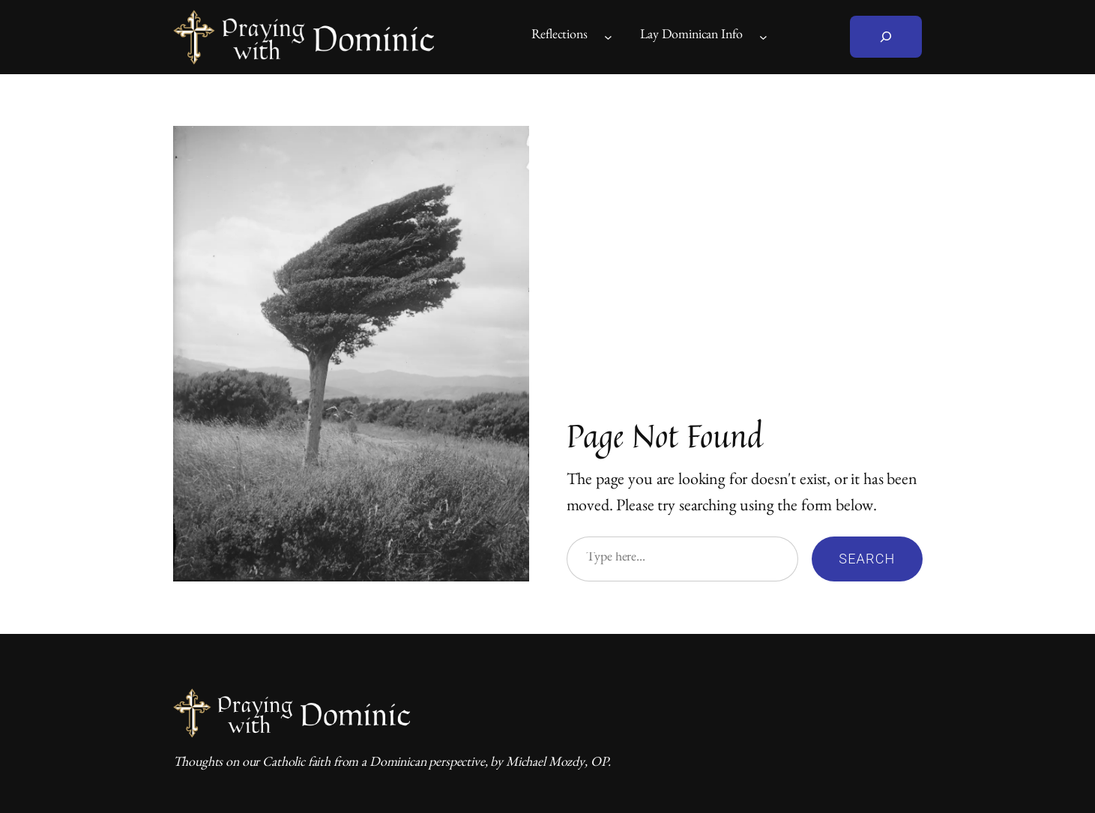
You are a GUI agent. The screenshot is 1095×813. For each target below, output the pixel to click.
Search (867, 558)
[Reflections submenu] (608, 37)
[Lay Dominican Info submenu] (763, 37)
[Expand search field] (886, 37)
